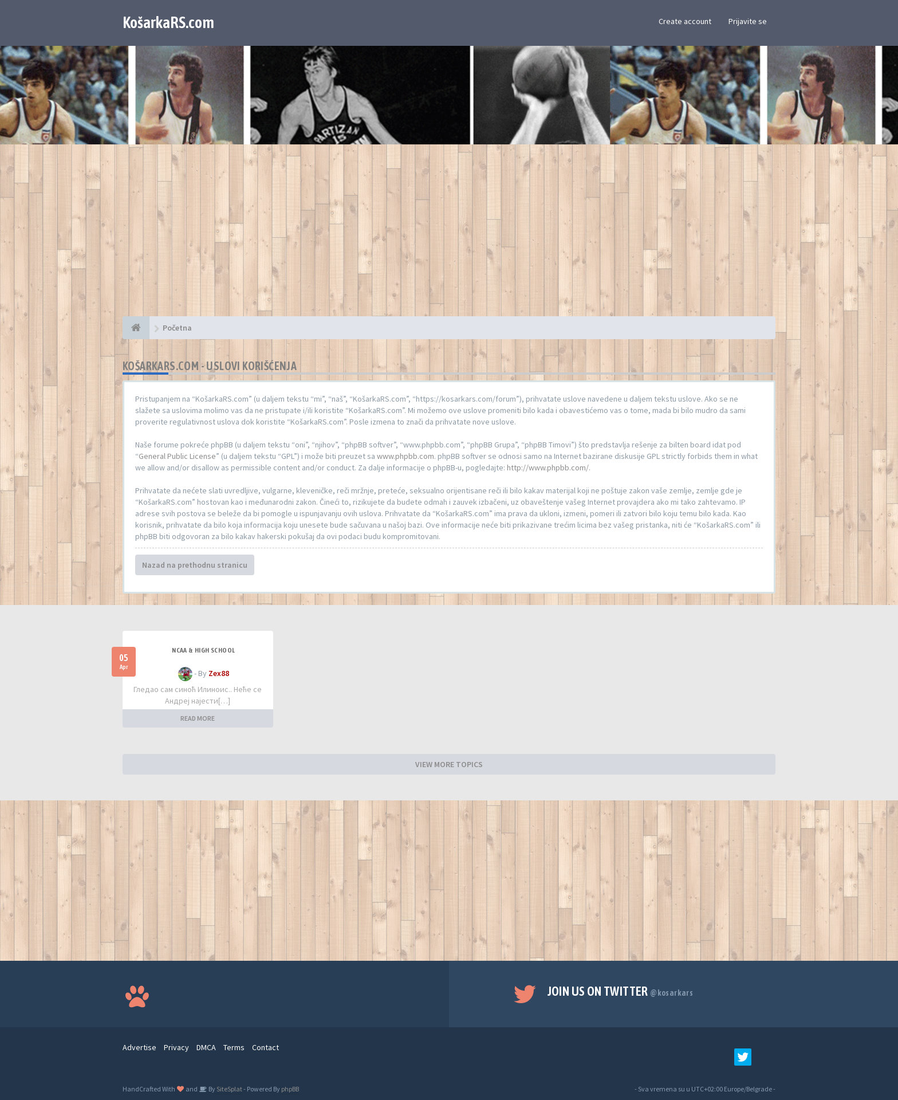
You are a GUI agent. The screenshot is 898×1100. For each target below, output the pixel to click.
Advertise (139, 1047)
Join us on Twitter (621, 991)
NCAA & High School (203, 650)
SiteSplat (228, 1089)
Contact (265, 1047)
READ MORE (197, 718)
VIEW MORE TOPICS (449, 764)
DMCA (206, 1047)
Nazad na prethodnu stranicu (194, 565)
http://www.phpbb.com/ (548, 467)
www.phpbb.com (405, 456)
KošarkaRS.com (168, 22)
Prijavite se (747, 21)
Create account (685, 21)
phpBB (290, 1089)
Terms (234, 1047)
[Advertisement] (449, 236)
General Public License (177, 456)
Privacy (176, 1047)
